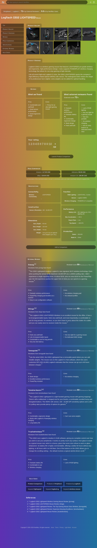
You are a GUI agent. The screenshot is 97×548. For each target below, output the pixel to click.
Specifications (7, 45)
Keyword (34, 489)
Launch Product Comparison (61, 156)
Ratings (5, 37)
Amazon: (43, 172)
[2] (35, 308)
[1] (35, 264)
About (52, 527)
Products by (73, 484)
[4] (43, 389)
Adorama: (78, 172)
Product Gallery (8, 29)
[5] (43, 431)
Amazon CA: (78, 175)
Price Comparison (8, 41)
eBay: (43, 175)
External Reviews (8, 48)
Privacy (62, 527)
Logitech (16, 11)
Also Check (6, 52)
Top (4, 25)
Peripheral (7, 11)
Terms (57, 527)
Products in (54, 484)
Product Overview (8, 33)
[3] (39, 350)
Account (74, 527)
